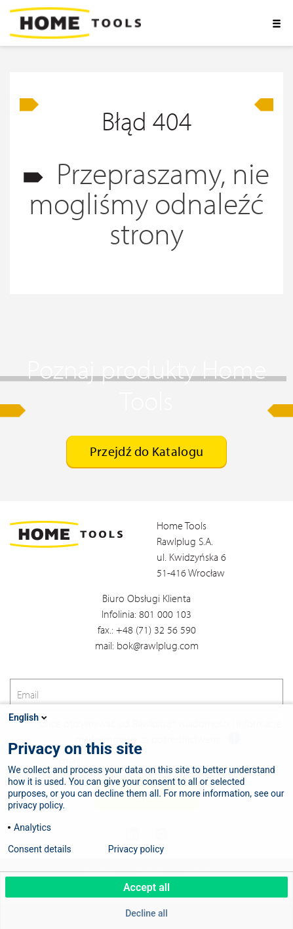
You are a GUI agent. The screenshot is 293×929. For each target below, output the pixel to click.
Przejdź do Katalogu (146, 451)
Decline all (146, 913)
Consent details (39, 849)
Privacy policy (136, 849)
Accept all (146, 887)
